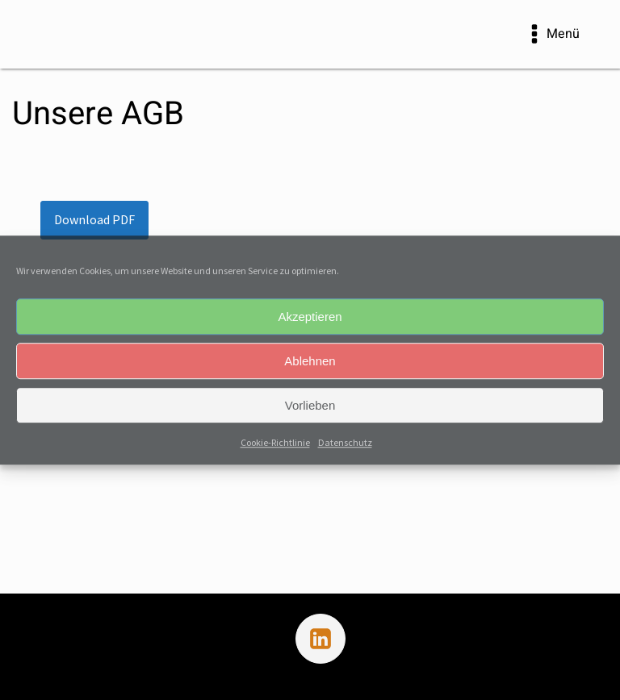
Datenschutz (345, 442)
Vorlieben (310, 405)
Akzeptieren (309, 316)
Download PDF (94, 219)
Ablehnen (309, 361)
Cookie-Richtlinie (275, 442)
